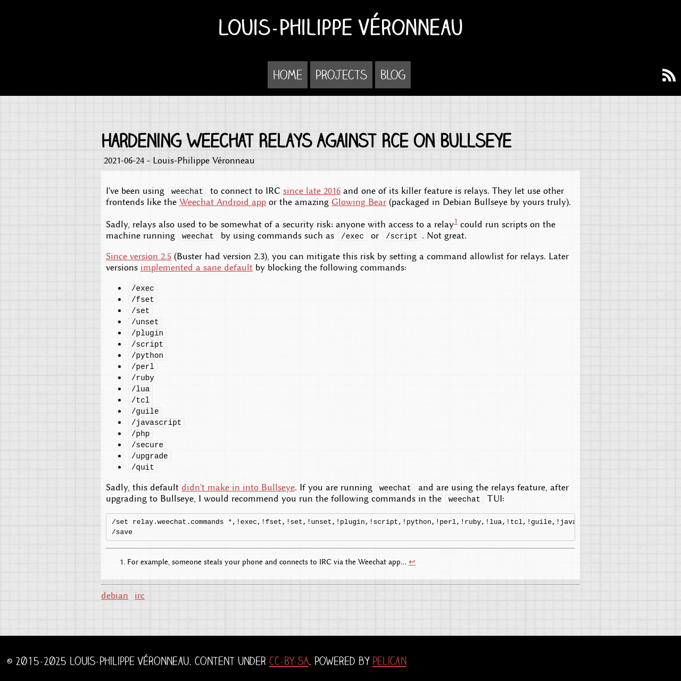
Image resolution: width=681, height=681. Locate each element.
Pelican (389, 661)
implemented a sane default (196, 267)
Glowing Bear (358, 202)
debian (114, 595)
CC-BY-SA (289, 661)
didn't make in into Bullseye (238, 487)
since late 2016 (311, 190)
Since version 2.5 (138, 256)
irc (140, 595)
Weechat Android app (222, 202)
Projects (341, 75)
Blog (392, 75)
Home (287, 75)
